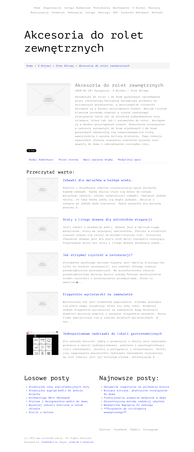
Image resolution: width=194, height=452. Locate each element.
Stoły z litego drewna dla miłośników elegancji (107, 219)
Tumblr (135, 429)
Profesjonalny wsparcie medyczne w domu (135, 397)
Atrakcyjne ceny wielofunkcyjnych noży (59, 387)
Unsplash (88, 442)
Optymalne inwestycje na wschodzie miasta (136, 387)
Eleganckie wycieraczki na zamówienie (98, 294)
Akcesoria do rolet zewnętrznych (104, 65)
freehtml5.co (50, 442)
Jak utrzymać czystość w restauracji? (98, 255)
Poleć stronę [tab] (68, 159)
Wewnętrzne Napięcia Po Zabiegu (128, 405)
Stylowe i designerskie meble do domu (58, 401)
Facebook (120, 429)
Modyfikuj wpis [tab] (129, 159)
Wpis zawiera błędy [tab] (98, 159)
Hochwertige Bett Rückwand (49, 397)
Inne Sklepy (65, 65)
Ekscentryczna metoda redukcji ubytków (134, 401)
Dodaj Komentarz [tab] (41, 159)
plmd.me (74, 442)
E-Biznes (44, 65)
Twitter (105, 429)
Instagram (150, 429)
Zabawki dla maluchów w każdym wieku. (98, 180)
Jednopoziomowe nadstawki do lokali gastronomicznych (112, 333)
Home (30, 65)
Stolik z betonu (41, 412)
